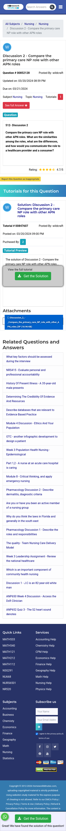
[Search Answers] (38, 7)
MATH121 (9, 651)
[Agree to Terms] (37, 733)
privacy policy (56, 734)
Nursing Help (44, 683)
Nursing (17, 97)
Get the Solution (33, 276)
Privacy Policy (13, 804)
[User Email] (47, 719)
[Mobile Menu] (60, 7)
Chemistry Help (45, 645)
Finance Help (44, 664)
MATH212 (9, 658)
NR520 (7, 689)
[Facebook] (39, 746)
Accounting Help (46, 639)
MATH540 (9, 645)
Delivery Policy (42, 804)
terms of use (44, 738)
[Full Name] (47, 711)
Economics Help (46, 658)
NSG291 (8, 670)
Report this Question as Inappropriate (20, 179)
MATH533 (9, 639)
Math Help (42, 676)
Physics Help (44, 689)
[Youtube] (39, 753)
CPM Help (42, 651)
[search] (52, 7)
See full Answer (16, 105)
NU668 (7, 676)
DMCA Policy (51, 799)
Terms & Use (27, 804)
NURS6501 (9, 683)
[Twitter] (55, 746)
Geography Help (45, 670)
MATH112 (9, 664)
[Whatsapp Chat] (5, 817)
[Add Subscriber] (39, 726)
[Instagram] (47, 746)
